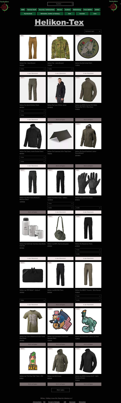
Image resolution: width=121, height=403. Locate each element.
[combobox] (92, 31)
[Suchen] (58, 4)
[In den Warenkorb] (33, 73)
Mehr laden (60, 390)
